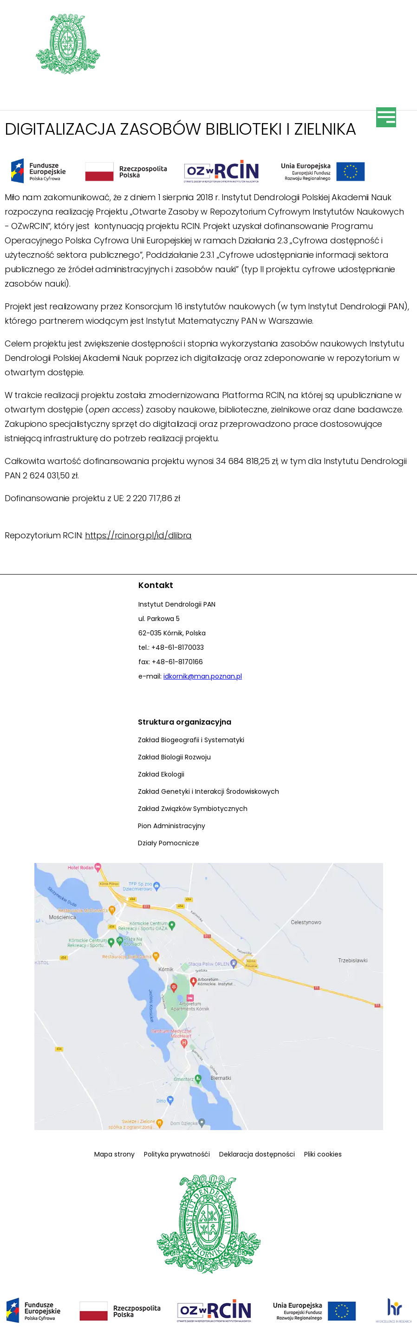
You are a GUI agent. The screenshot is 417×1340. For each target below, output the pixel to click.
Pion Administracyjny (171, 825)
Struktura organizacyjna (184, 722)
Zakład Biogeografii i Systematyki (191, 740)
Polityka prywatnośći (177, 1154)
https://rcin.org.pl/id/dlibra (138, 535)
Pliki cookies (323, 1154)
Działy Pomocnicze (168, 843)
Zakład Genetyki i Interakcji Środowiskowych (208, 791)
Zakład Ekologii (161, 774)
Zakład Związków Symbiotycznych (193, 808)
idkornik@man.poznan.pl (202, 676)
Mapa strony (114, 1154)
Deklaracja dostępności (257, 1154)
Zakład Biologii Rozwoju (174, 757)
